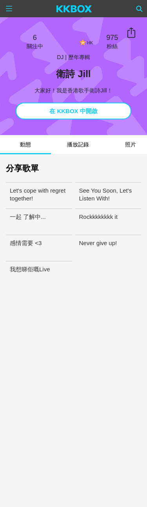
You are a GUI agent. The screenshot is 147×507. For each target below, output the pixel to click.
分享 (131, 33)
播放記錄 (78, 144)
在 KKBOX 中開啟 (73, 111)
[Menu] (9, 8)
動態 (25, 144)
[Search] (139, 8)
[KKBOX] (74, 8)
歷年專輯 (79, 57)
